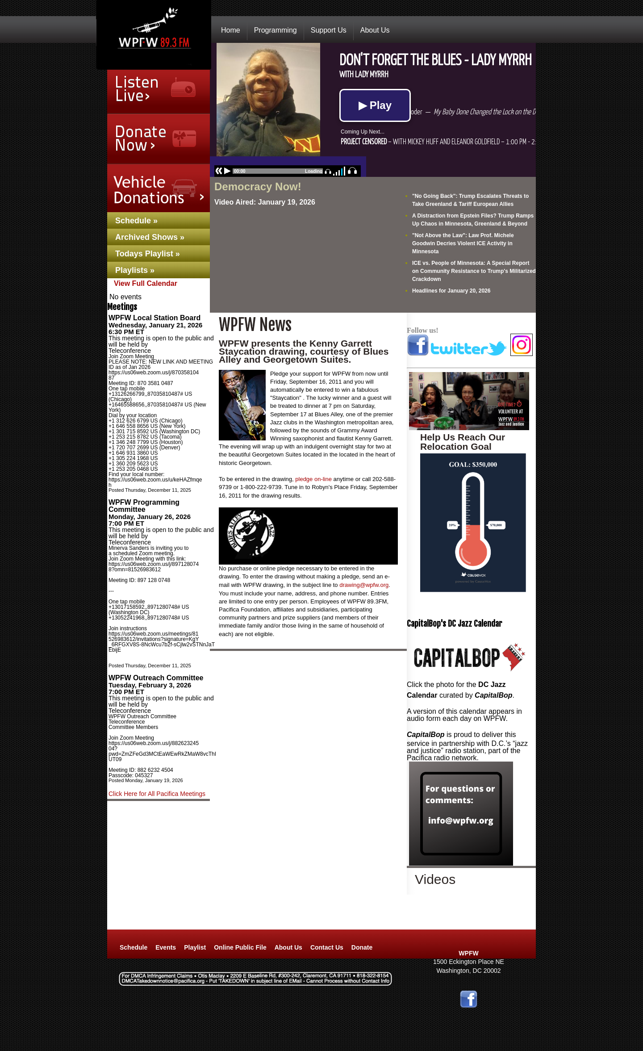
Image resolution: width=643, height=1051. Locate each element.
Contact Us (326, 947)
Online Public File (240, 947)
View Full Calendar (145, 283)
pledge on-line (313, 479)
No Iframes (373, 110)
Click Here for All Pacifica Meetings (157, 793)
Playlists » (134, 270)
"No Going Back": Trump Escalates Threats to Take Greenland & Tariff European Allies (470, 200)
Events (165, 947)
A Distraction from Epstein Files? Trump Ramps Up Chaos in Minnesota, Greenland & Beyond (473, 220)
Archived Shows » (149, 237)
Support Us (329, 30)
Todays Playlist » (147, 253)
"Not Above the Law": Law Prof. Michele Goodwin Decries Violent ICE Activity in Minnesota (463, 243)
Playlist (195, 947)
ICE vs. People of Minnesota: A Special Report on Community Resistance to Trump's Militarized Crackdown (474, 271)
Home (230, 30)
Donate (361, 947)
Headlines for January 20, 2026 (451, 291)
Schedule (133, 947)
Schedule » (136, 220)
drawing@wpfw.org (363, 585)
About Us (375, 30)
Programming (275, 30)
